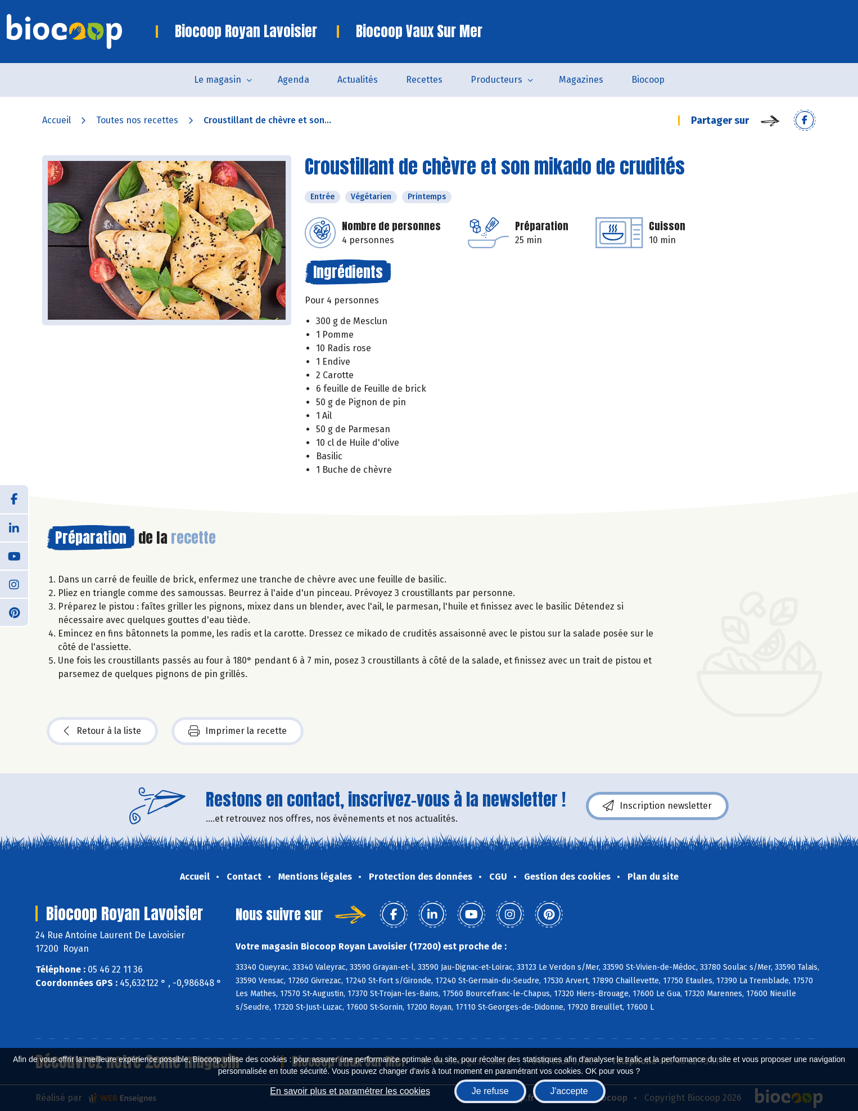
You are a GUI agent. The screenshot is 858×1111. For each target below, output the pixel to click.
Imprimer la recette (237, 731)
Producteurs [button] (496, 79)
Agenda (293, 79)
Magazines (581, 79)
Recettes (424, 79)
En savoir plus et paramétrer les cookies (350, 1091)
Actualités (357, 79)
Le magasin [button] (217, 79)
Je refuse (490, 1091)
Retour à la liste (102, 731)
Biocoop (648, 79)
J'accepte (569, 1091)
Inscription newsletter (657, 806)
